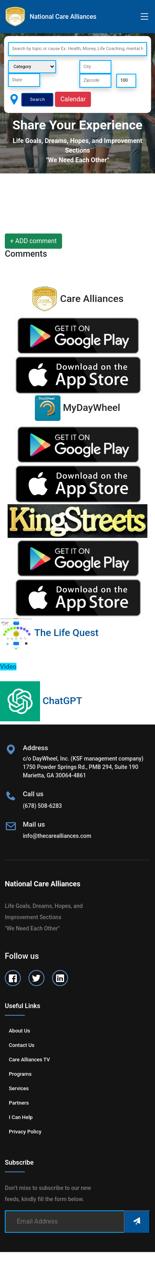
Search (37, 99)
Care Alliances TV (29, 1060)
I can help (21, 1117)
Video (8, 666)
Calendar (73, 99)
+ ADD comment (33, 241)
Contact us (21, 1045)
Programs (20, 1074)
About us (19, 1031)
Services (19, 1088)
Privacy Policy (25, 1132)
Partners (19, 1103)
